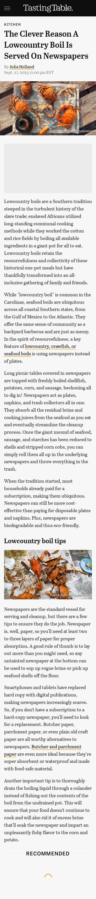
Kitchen (12, 24)
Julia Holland (21, 66)
